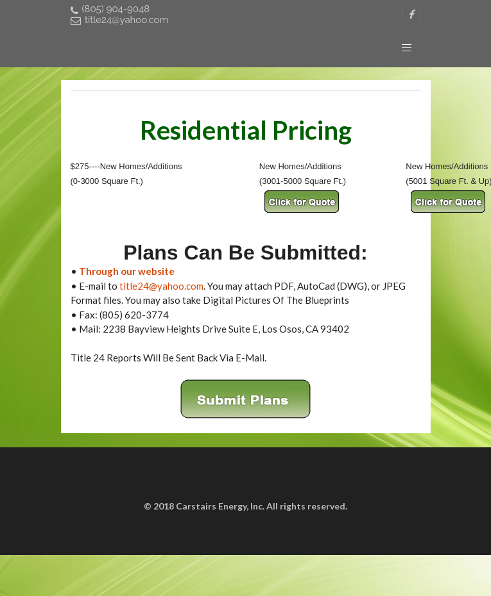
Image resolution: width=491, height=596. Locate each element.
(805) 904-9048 (110, 9)
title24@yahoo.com (120, 20)
